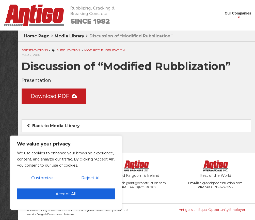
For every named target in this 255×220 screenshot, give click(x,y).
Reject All (91, 177)
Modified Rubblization (104, 50)
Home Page (37, 36)
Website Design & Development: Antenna (50, 214)
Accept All (66, 194)
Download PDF (54, 96)
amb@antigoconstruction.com (142, 183)
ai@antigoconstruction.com (221, 183)
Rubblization (68, 50)
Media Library (69, 36)
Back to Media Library (53, 125)
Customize (42, 177)
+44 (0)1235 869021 (142, 187)
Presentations (35, 50)
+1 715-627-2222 (222, 187)
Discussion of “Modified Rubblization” (130, 36)
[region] (66, 173)
